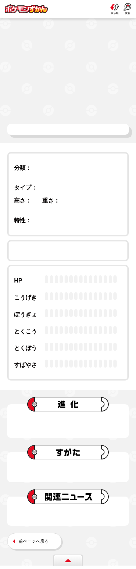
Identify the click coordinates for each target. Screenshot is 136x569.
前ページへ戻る (34, 541)
